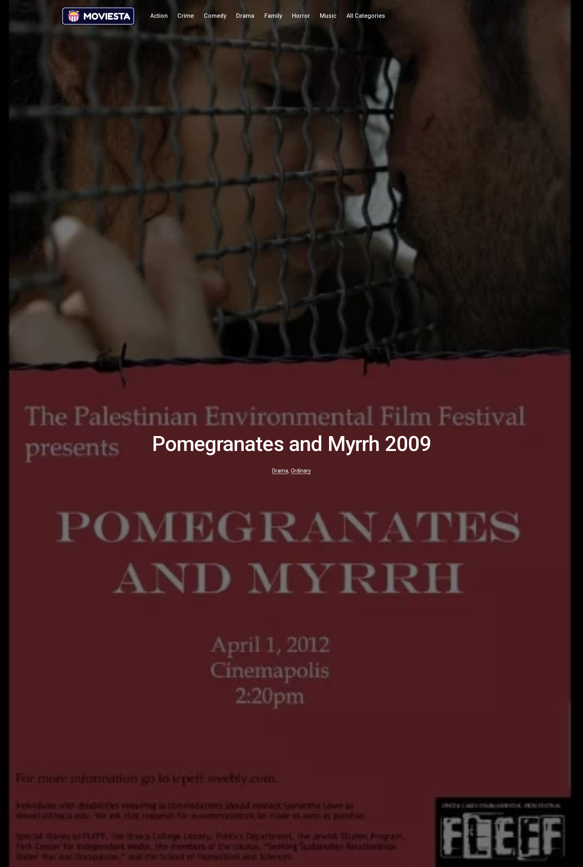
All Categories (366, 15)
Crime (185, 15)
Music (328, 15)
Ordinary (301, 471)
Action (159, 15)
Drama (245, 15)
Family (273, 15)
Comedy (215, 15)
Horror (301, 15)
